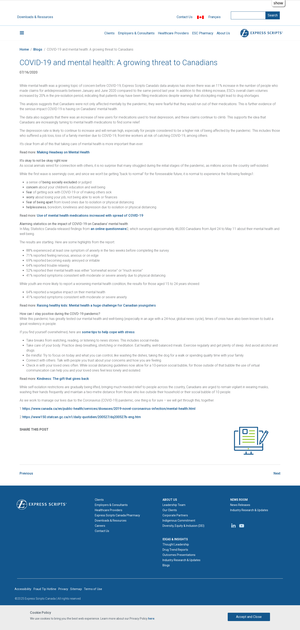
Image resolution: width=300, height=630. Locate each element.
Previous (26, 473)
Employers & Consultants (136, 33)
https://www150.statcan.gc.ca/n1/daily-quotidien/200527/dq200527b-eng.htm (81, 417)
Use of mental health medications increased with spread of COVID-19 (90, 215)
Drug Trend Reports (175, 549)
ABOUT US (169, 499)
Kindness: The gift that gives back (63, 379)
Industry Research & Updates (181, 560)
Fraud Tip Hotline (45, 589)
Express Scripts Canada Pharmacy (117, 515)
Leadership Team (173, 505)
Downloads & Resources (35, 17)
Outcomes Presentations (178, 555)
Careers (100, 525)
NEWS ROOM (239, 499)
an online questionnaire (108, 229)
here (151, 618)
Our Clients (169, 510)
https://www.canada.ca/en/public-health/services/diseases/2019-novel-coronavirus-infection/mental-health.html (108, 409)
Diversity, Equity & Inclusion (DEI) (183, 525)
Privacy (63, 589)
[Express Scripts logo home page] (42, 504)
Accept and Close (249, 617)
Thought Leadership (175, 544)
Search (273, 15)
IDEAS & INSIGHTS (175, 539)
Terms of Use (93, 589)
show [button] (278, 2)
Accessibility (23, 589)
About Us (223, 33)
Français (214, 17)
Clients (109, 33)
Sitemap (76, 589)
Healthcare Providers (173, 33)
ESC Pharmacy (202, 33)
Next (277, 473)
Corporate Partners (175, 515)
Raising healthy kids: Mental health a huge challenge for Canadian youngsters (96, 305)
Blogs (37, 49)
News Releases (240, 505)
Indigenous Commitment (178, 520)
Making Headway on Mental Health (63, 152)
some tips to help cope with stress (108, 332)
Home (24, 49)
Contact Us (184, 17)
